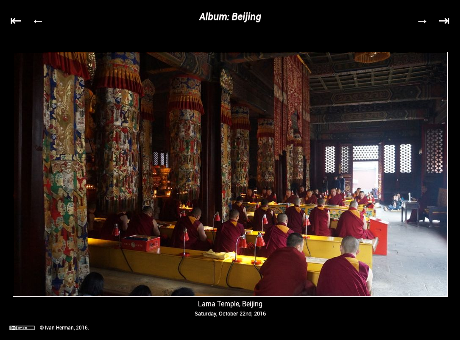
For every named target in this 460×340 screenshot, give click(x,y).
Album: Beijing (230, 16)
